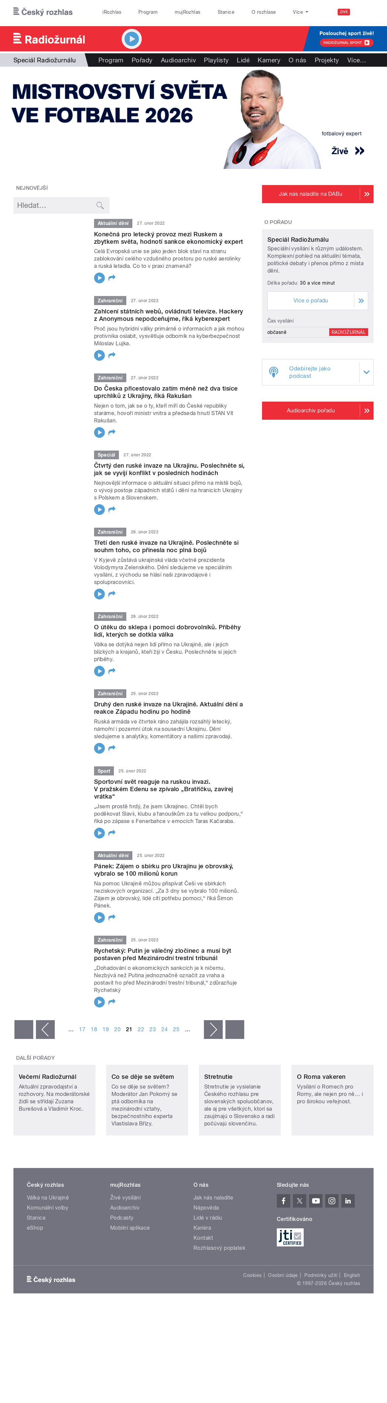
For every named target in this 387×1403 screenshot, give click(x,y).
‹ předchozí (45, 1029)
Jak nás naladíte (213, 1237)
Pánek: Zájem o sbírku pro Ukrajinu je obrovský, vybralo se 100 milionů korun (163, 870)
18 (94, 1029)
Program (148, 12)
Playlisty (216, 60)
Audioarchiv (178, 60)
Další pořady (35, 1058)
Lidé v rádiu (208, 1257)
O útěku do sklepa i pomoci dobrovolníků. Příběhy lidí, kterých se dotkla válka (167, 631)
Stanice (226, 12)
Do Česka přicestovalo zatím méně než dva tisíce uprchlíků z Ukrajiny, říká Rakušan (166, 392)
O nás (297, 60)
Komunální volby (47, 1247)
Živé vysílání (125, 1237)
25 (176, 1029)
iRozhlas (111, 12)
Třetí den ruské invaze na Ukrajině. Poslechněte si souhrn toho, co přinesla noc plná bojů (166, 546)
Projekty (327, 60)
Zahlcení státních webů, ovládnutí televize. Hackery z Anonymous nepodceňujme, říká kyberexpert (168, 315)
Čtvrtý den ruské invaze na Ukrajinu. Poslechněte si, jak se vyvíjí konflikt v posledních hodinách (169, 469)
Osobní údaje (283, 1315)
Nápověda (206, 1247)
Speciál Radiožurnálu (298, 296)
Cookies (252, 1315)
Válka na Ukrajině (48, 1237)
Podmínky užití (320, 1315)
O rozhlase (264, 12)
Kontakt (203, 1278)
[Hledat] (364, 12)
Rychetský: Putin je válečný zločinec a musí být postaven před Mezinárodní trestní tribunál (162, 954)
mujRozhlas (188, 12)
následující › (213, 1029)
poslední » (234, 1029)
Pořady (142, 60)
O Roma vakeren (321, 1116)
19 (105, 1029)
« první (23, 1029)
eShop (35, 1268)
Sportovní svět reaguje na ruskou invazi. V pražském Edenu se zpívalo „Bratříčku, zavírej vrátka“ (163, 789)
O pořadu (278, 222)
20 (117, 1029)
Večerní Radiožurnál (47, 1116)
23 (152, 1029)
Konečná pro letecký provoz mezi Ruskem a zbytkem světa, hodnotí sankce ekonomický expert (168, 238)
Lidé (243, 60)
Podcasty (122, 1257)
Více (357, 60)
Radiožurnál (349, 389)
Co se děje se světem (143, 1116)
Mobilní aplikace (130, 1268)
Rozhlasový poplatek (219, 1288)
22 (141, 1029)
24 (164, 1029)
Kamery (269, 60)
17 (82, 1029)
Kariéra (202, 1268)
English (352, 1315)
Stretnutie (218, 1116)
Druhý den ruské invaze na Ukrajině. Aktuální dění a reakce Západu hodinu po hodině (168, 708)
